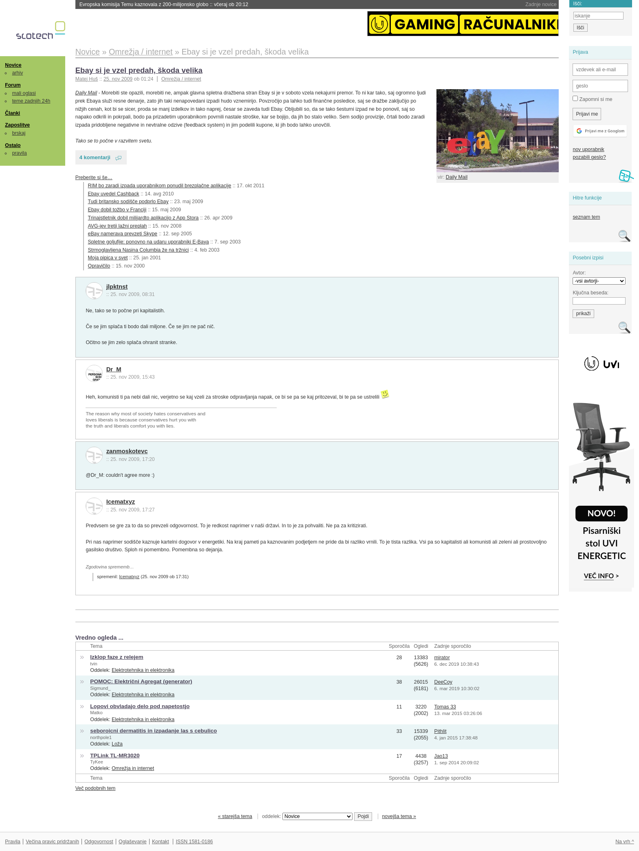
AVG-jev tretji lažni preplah (117, 226)
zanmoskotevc (127, 451)
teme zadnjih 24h (31, 101)
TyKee (96, 761)
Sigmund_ (100, 688)
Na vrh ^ (624, 841)
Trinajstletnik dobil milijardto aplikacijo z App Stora (143, 218)
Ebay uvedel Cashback (113, 194)
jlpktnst (117, 286)
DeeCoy (443, 682)
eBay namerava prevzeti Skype (122, 234)
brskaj (19, 133)
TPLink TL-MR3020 (114, 755)
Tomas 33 (445, 707)
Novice (13, 65)
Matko (96, 712)
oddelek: (307, 816)
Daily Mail (456, 177)
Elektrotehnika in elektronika (143, 670)
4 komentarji (94, 157)
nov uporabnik (588, 149)
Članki (12, 113)
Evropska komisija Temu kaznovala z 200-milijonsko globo (164, 4)
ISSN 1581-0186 (194, 841)
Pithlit (440, 731)
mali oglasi (24, 93)
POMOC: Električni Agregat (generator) (141, 681)
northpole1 (101, 737)
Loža (117, 744)
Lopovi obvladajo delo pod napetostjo (139, 706)
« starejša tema (235, 816)
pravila (19, 153)
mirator (442, 657)
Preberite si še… (93, 177)
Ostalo (12, 145)
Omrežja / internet (181, 79)
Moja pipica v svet (108, 258)
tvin (93, 663)
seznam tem (586, 217)
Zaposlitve (17, 125)
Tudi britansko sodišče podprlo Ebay (128, 201)
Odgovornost (98, 841)
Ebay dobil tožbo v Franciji (117, 210)
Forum (12, 85)
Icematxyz (120, 501)
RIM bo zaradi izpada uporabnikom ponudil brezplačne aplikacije (159, 186)
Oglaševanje (132, 841)
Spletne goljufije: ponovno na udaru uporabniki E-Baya (148, 242)
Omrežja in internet (133, 768)
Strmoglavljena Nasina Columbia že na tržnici (138, 250)
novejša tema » (399, 816)
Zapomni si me (592, 99)
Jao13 (441, 756)
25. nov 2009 (118, 79)
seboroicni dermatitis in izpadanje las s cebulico (153, 731)
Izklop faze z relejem (116, 657)
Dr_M (113, 369)
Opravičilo (99, 266)
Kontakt (160, 841)
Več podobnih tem (95, 788)
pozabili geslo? (589, 157)
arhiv (17, 73)
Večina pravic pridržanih (52, 841)
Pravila (12, 841)
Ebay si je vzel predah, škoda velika (139, 70)
